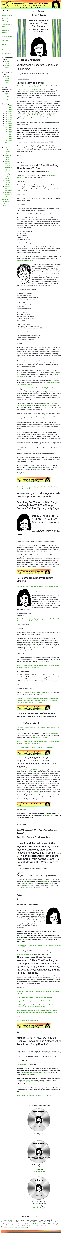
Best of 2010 (8, 135)
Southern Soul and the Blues (7, 163)
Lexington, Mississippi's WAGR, (27, 770)
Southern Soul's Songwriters (8, 188)
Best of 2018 (8, 119)
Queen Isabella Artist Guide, (25, 954)
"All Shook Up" (35, 791)
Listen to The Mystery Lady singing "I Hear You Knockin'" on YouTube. (38, 86)
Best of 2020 (8, 115)
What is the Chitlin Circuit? (8, 157)
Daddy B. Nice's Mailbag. (40, 737)
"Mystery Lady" (49, 815)
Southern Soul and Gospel (7, 182)
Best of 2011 (8, 133)
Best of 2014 (8, 127)
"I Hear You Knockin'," (27, 883)
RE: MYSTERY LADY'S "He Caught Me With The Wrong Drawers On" (37, 586)
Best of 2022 (8, 111)
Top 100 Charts (6, 53)
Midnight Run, (45, 881)
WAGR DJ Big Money (52, 733)
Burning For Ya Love (39, 1171)
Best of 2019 (8, 117)
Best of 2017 (8, 121)
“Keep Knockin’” (23, 1064)
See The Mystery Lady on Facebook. (28, 1020)
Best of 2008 (8, 139)
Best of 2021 (8, 113)
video (35, 642)
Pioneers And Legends (46, 405)
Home (4, 205)
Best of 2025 (8, 106)
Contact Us (5, 201)
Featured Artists (7, 36)
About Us (5, 199)
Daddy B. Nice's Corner (41, 90)
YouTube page (23, 939)
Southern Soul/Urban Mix (24, 392)
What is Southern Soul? (7, 151)
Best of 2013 (8, 129)
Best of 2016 (8, 123)
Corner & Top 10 (7, 15)
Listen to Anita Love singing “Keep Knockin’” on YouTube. (34, 1095)
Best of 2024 (8, 108)
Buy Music (5, 40)
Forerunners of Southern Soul (8, 194)
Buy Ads (4, 44)
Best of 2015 (8, 125)
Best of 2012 (8, 131)
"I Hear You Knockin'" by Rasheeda (42, 388)
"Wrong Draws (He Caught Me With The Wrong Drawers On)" (36, 727)
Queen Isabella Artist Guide (28, 91)
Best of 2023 (8, 110)
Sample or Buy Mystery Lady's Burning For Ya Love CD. (34, 1001)
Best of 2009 (8, 137)
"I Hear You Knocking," (38, 918)
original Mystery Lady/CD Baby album (36, 692)
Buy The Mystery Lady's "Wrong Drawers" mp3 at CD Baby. (35, 747)
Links (3, 203)
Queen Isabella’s (31, 1080)
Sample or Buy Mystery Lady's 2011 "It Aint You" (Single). (34, 997)
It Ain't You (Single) (39, 1208)
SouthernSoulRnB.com (8, 1222)
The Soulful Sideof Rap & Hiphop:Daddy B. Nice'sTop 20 (8, 172)
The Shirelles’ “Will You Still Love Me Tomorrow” (35, 1072)
